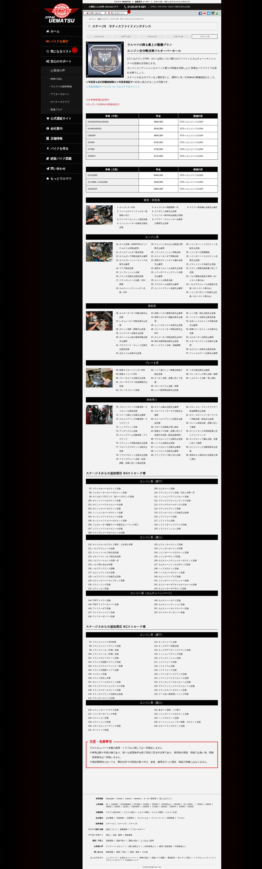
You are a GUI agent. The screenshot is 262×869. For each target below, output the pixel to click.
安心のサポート (59, 61)
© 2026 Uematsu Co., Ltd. (151, 867)
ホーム (91, 19)
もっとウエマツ (59, 178)
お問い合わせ (93, 13)
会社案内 (54, 128)
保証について (103, 19)
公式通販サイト (59, 118)
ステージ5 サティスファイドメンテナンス (127, 19)
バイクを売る (57, 148)
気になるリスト (117, 13)
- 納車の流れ (55, 78)
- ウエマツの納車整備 (60, 86)
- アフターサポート (59, 94)
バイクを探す (57, 41)
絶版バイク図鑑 (59, 158)
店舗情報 (54, 138)
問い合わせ (56, 168)
